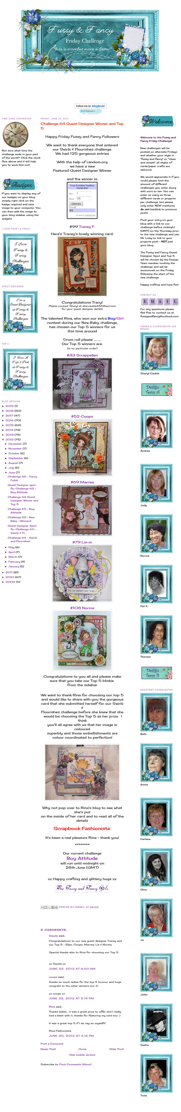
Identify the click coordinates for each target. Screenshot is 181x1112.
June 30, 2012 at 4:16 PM (71, 1035)
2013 (10, 434)
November (15, 448)
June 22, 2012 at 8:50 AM (72, 968)
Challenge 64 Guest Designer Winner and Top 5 (23, 500)
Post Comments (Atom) (75, 1064)
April (12, 552)
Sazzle (53, 935)
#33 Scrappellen (82, 355)
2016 (10, 420)
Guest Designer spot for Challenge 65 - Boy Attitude (22, 489)
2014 (10, 429)
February (14, 561)
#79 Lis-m (82, 542)
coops (53, 977)
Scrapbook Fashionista (82, 828)
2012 (10, 439)
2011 (9, 572)
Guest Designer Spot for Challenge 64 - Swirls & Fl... (22, 529)
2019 (10, 405)
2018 (10, 410)
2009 (11, 581)
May (11, 547)
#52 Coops (82, 416)
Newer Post (48, 1049)
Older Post (116, 1049)
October (14, 453)
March (13, 556)
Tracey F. (86, 227)
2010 (10, 577)
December (15, 443)
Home (82, 1049)
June (12, 472)
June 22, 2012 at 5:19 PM (71, 998)
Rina (52, 1006)
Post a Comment (52, 1043)
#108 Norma (82, 608)
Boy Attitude (82, 858)
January (14, 566)
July (11, 467)
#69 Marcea (82, 482)
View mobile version (82, 1054)
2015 (10, 425)
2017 (10, 415)
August (13, 462)
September (16, 458)
